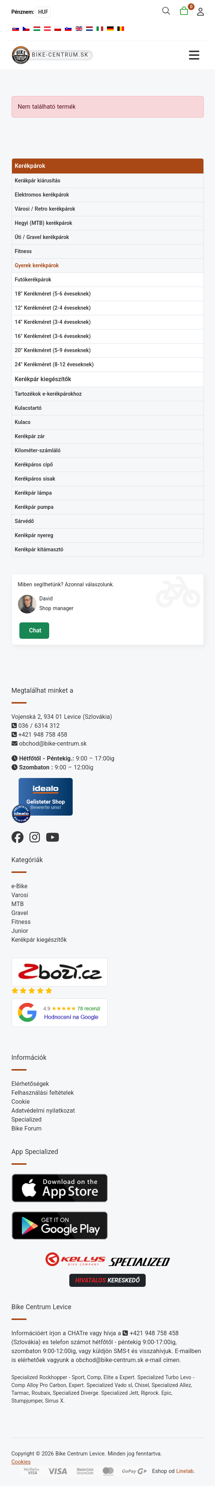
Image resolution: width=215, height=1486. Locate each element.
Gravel (20, 912)
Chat (34, 630)
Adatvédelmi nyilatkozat (43, 1110)
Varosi (20, 895)
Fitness (21, 921)
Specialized (27, 1119)
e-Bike (20, 886)
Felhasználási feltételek (43, 1092)
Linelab (184, 1471)
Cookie (21, 1101)
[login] (198, 11)
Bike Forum (27, 1128)
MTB (18, 904)
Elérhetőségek (30, 1083)
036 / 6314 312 (39, 725)
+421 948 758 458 (42, 734)
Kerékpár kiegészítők (39, 939)
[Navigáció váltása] (155, 55)
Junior (20, 930)
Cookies (21, 1462)
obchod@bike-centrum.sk (52, 743)
